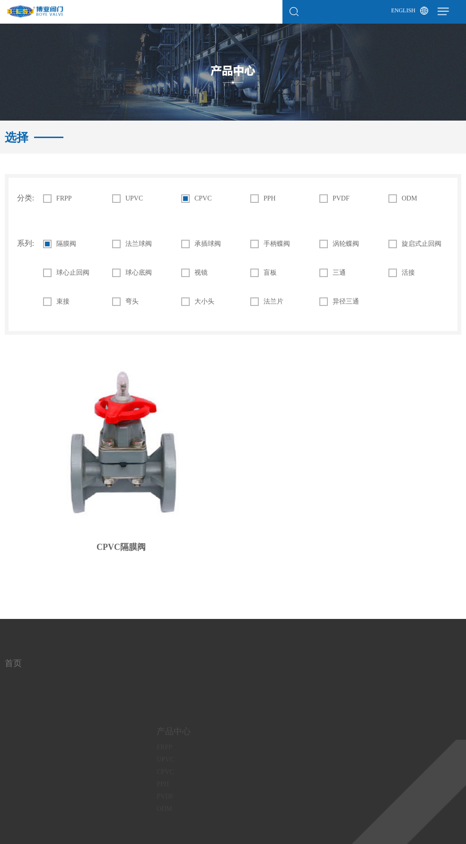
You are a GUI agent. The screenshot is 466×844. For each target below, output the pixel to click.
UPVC (134, 198)
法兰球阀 (138, 244)
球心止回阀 (72, 273)
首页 (13, 667)
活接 (408, 273)
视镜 (201, 273)
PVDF (341, 198)
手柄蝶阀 (277, 244)
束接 (63, 301)
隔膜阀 (66, 244)
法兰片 (273, 301)
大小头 (204, 301)
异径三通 (346, 301)
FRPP (64, 198)
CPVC (203, 198)
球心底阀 (138, 273)
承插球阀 (207, 244)
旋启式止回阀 (421, 244)
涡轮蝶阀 (346, 244)
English (403, 10)
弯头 (132, 301)
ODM (409, 198)
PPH (270, 198)
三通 (339, 273)
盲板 (270, 273)
